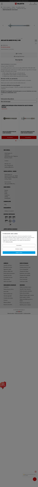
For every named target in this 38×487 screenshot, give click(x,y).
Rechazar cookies (19, 249)
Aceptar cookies (19, 252)
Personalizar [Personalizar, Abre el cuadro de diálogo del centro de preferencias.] (19, 245)
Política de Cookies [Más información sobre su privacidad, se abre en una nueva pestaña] (9, 241)
